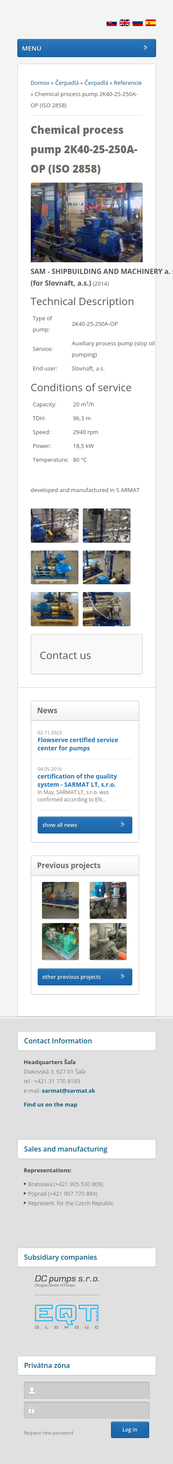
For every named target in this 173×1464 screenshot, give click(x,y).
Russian (137, 25)
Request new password (49, 1432)
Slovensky (111, 25)
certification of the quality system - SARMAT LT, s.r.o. (77, 780)
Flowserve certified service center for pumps (78, 744)
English (124, 25)
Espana (150, 25)
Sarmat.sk (58, 19)
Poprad (37, 1193)
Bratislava (40, 1184)
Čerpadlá (66, 83)
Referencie (128, 83)
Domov (40, 83)
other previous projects (71, 977)
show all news (60, 825)
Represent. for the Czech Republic (71, 1203)
